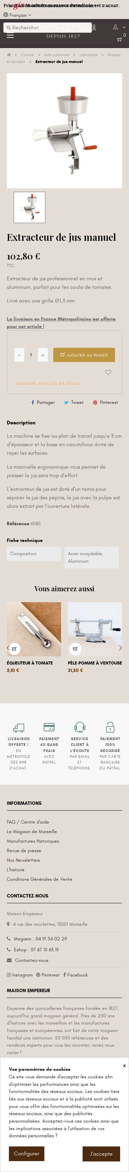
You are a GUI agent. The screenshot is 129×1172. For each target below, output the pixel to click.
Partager (46, 402)
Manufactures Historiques (33, 841)
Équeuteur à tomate (30, 663)
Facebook (77, 975)
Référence (18, 524)
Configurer (26, 1154)
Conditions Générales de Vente (39, 879)
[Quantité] (31, 355)
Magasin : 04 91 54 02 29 (40, 939)
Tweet (77, 402)
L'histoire (16, 870)
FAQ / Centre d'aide (28, 822)
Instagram (22, 975)
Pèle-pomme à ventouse (95, 663)
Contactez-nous (31, 960)
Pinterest (109, 402)
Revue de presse (24, 851)
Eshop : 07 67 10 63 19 (36, 950)
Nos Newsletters (23, 860)
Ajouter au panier (84, 355)
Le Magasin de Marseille (32, 831)
